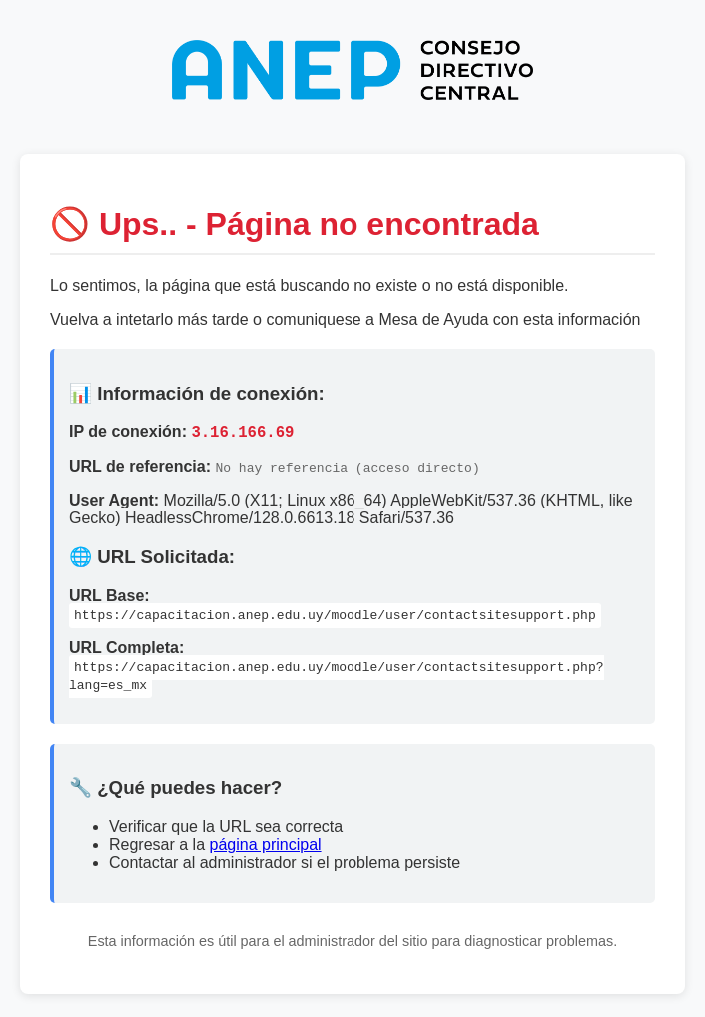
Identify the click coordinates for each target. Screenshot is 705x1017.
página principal (266, 847)
